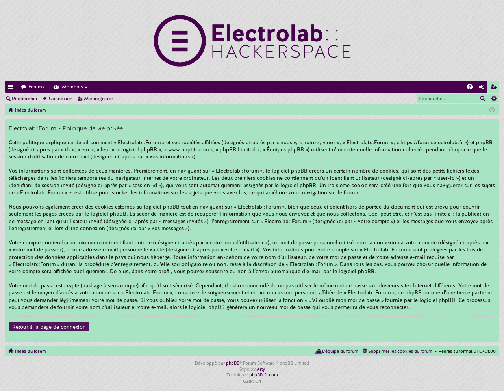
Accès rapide (12, 88)
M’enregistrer (98, 98)
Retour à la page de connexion (49, 327)
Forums (36, 87)
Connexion (60, 98)
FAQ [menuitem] (472, 88)
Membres (72, 87)
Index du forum (30, 351)
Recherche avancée (493, 98)
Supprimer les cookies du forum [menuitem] (400, 351)
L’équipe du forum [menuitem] (340, 351)
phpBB (232, 363)
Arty (261, 369)
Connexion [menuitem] (483, 88)
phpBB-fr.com (263, 375)
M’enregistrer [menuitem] (495, 88)
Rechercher (24, 98)
